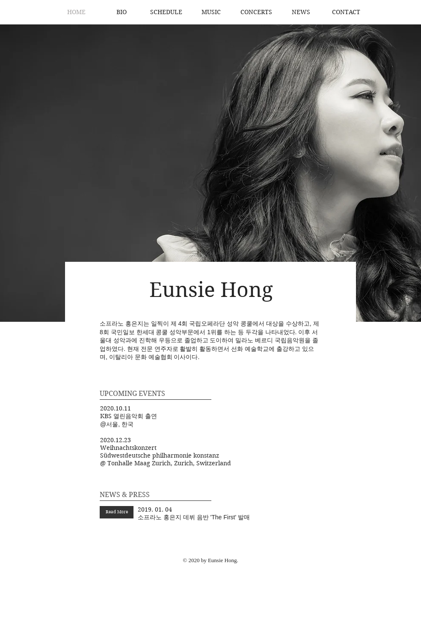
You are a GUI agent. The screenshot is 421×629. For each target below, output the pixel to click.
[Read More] (116, 512)
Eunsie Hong (211, 290)
